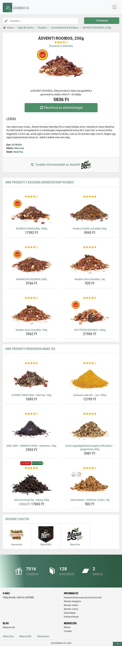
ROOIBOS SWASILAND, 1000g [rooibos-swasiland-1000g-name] (31, 228)
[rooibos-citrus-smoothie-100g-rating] (31, 298)
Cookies (68, 631)
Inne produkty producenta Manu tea (30, 349)
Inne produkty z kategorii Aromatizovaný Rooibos (39, 182)
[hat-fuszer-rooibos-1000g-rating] (90, 298)
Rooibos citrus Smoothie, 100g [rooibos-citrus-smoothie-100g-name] (31, 329)
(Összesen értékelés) (61, 46)
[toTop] (117, 644)
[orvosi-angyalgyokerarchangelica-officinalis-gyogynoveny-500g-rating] (90, 414)
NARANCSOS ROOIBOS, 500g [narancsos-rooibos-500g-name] (31, 279)
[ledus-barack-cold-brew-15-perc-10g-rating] (90, 468)
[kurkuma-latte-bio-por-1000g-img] (90, 378)
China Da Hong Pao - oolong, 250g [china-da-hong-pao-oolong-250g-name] (31, 499)
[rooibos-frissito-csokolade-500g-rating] (90, 197)
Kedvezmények (71, 616)
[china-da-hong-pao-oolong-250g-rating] (31, 468)
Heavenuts (43, 636)
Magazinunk (9, 627)
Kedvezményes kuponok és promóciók (83, 597)
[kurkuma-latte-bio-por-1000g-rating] (90, 363)
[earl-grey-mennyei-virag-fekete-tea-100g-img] (31, 429)
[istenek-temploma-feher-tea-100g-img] (31, 378)
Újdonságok (70, 613)
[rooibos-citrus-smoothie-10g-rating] (90, 247)
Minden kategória (72, 601)
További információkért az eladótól (61, 164)
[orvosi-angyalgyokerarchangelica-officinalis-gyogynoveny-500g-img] (90, 429)
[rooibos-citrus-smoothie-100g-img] (31, 313)
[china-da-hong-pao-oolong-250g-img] (31, 483)
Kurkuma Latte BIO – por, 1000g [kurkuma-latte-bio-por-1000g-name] (89, 395)
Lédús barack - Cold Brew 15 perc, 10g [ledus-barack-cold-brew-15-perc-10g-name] (89, 499)
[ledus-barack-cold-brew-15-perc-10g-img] (90, 483)
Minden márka (71, 605)
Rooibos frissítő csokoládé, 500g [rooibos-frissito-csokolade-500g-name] (89, 228)
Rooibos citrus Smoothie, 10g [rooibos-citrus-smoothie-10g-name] (90, 279)
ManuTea (18, 151)
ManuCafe (25, 636)
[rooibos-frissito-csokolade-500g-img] (90, 212)
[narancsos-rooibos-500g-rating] (31, 247)
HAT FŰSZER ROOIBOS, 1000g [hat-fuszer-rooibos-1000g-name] (89, 329)
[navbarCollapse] (114, 7)
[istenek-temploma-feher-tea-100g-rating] (31, 363)
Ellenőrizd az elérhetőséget (61, 107)
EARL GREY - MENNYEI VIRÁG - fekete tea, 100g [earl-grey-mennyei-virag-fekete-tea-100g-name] (31, 445)
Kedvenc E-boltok (17, 519)
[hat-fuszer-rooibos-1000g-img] (90, 313)
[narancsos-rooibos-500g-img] (31, 263)
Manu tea (19, 148)
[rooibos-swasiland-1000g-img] (31, 212)
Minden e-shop (71, 609)
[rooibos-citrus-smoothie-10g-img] (90, 263)
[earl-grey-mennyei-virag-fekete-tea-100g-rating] (31, 414)
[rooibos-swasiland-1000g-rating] (31, 197)
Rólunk (67, 627)
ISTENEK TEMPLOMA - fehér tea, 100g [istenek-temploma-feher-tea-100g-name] (31, 395)
